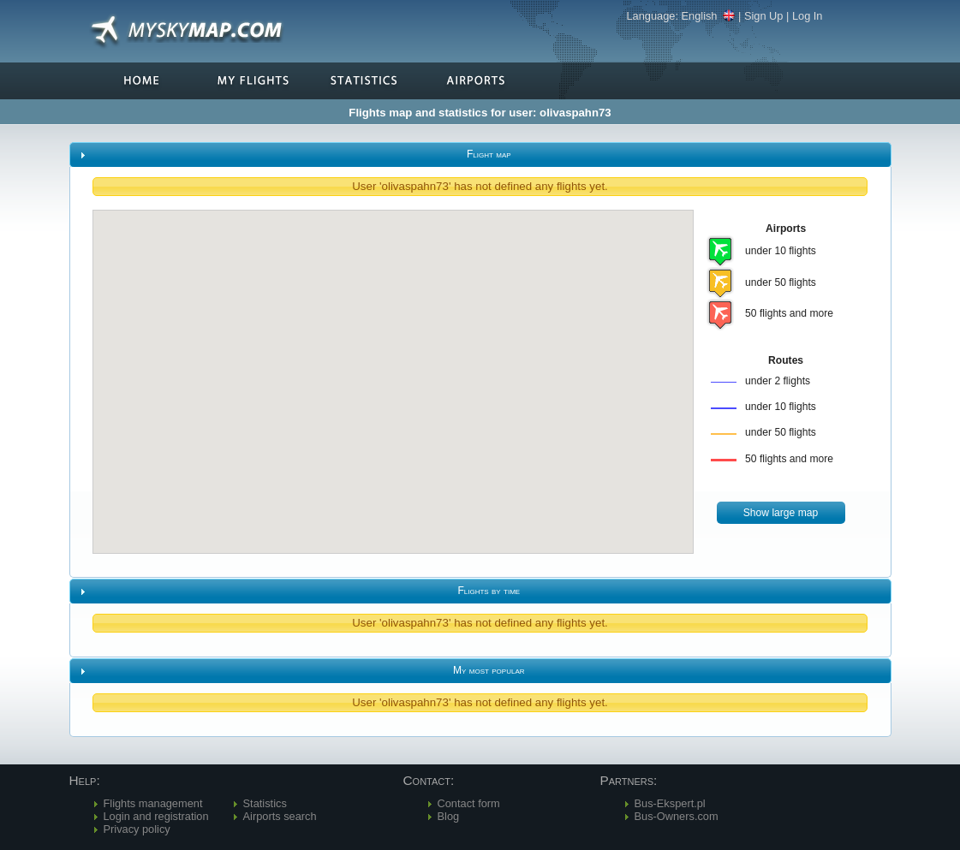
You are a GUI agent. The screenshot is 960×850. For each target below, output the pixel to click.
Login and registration (156, 816)
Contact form (469, 803)
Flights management (153, 803)
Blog (449, 816)
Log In (807, 15)
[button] (781, 513)
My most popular (488, 670)
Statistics (265, 803)
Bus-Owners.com (677, 816)
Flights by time (488, 591)
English (709, 15)
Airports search (280, 816)
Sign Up (764, 15)
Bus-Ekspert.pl (670, 803)
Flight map (489, 154)
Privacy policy (137, 829)
